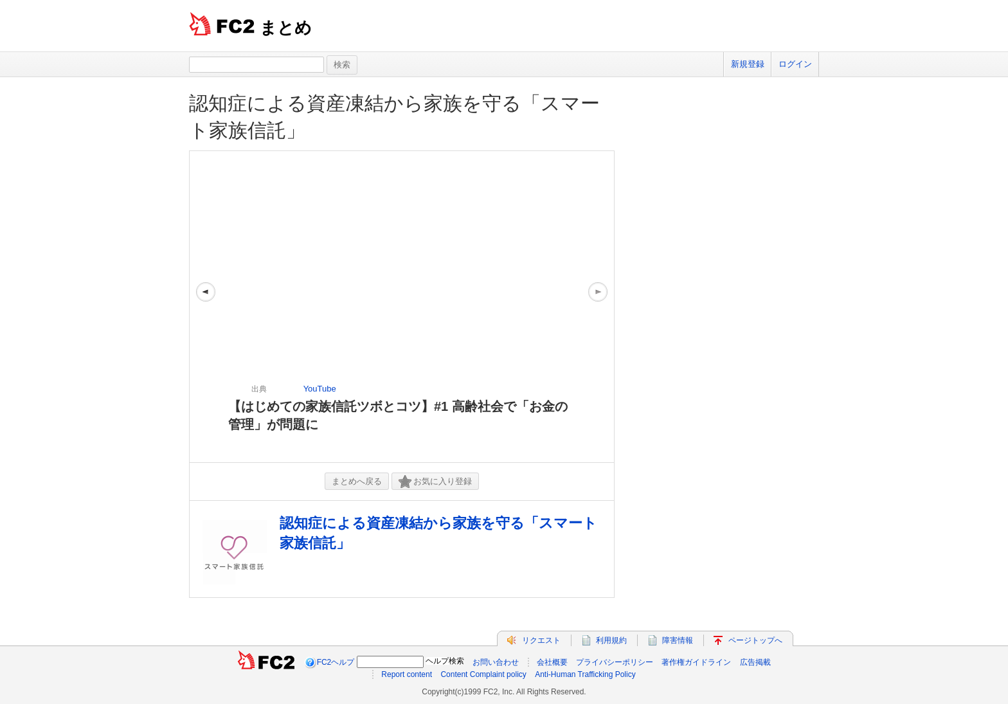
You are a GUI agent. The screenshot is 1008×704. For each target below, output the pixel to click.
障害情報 (677, 640)
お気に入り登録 (435, 482)
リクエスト (541, 640)
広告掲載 (755, 662)
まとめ (286, 27)
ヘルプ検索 (445, 661)
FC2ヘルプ (336, 662)
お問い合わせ (496, 662)
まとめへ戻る (357, 481)
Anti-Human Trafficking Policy (585, 674)
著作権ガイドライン (696, 662)
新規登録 (747, 64)
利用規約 (611, 640)
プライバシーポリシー (614, 662)
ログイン (795, 64)
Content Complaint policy (483, 674)
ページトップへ (755, 640)
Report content (406, 674)
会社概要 (552, 662)
